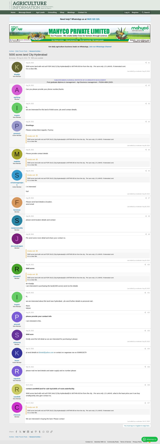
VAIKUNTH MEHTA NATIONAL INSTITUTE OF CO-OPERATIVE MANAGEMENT (80, 80)
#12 (148, 312)
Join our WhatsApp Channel (100, 47)
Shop (62, 12)
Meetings (71, 12)
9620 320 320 (93, 19)
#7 (149, 198)
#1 (149, 63)
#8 (149, 216)
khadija (13, 58)
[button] (32, 12)
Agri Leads (40, 12)
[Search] (146, 12)
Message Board (25, 12)
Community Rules (113, 442)
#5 (149, 150)
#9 (149, 234)
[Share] (146, 63)
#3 (149, 103)
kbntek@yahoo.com (46, 352)
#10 (148, 264)
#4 (149, 121)
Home (13, 12)
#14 (148, 348)
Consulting (52, 12)
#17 (148, 403)
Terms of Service (125, 442)
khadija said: (31, 136)
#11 (148, 292)
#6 (149, 171)
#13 (148, 330)
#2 (149, 85)
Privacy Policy (137, 442)
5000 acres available (37, 58)
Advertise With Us (100, 442)
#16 (148, 385)
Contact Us (82, 12)
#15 (148, 367)
